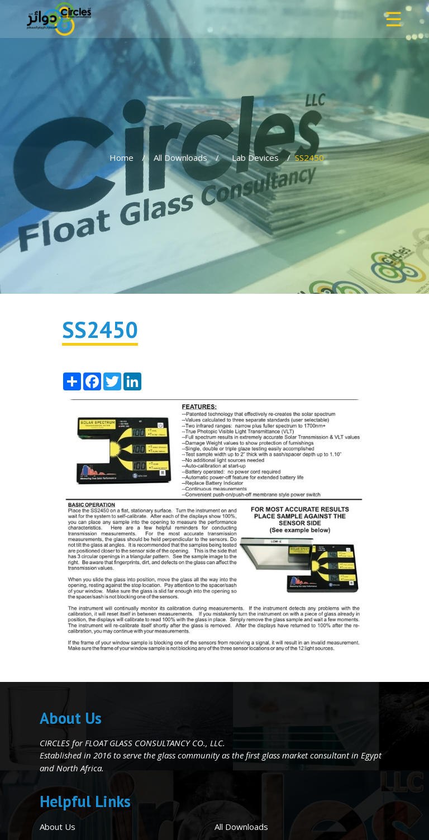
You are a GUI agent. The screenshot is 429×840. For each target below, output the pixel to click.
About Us (57, 826)
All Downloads (180, 157)
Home (121, 157)
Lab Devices (255, 157)
